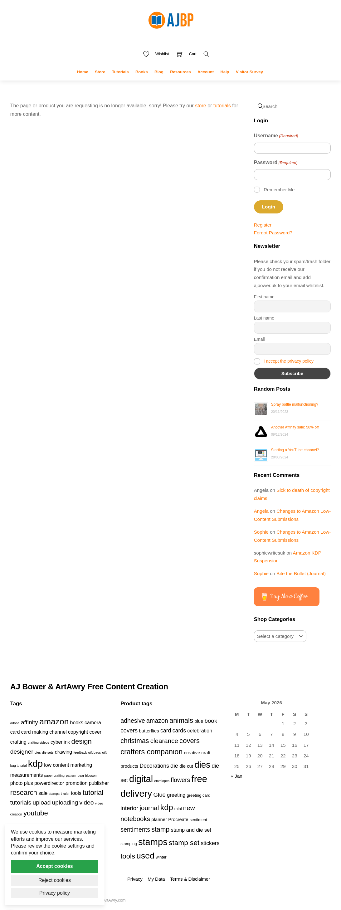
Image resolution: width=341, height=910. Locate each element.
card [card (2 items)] (15, 732)
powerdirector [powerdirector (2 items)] (49, 783)
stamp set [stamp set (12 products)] (184, 843)
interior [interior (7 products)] (129, 808)
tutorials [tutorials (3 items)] (20, 802)
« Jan (236, 776)
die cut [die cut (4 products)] (186, 766)
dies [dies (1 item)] (38, 752)
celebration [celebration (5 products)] (199, 730)
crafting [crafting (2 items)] (18, 742)
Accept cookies (54, 866)
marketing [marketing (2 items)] (81, 765)
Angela (261, 511)
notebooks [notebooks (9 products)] (135, 818)
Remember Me (279, 189)
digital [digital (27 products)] (141, 779)
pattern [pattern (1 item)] (71, 775)
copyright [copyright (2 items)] (78, 732)
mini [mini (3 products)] (178, 808)
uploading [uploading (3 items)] (65, 802)
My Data (156, 879)
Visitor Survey (249, 72)
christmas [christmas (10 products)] (134, 741)
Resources (180, 72)
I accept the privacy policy (289, 360)
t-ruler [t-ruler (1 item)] (65, 793)
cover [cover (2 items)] (95, 732)
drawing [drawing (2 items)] (63, 752)
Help (224, 72)
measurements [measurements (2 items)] (26, 775)
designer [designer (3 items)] (21, 751)
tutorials (222, 105)
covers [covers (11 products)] (189, 741)
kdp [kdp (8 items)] (35, 763)
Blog (158, 72)
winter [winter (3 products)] (161, 857)
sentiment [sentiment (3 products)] (198, 819)
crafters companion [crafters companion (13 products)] (151, 752)
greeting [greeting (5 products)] (176, 795)
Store (100, 72)
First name (264, 296)
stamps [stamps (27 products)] (153, 842)
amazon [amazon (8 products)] (157, 720)
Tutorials (120, 72)
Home (82, 72)
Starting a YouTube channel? (295, 450)
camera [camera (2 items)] (93, 722)
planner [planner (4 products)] (159, 819)
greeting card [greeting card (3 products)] (199, 795)
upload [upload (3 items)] (42, 802)
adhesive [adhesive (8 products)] (132, 720)
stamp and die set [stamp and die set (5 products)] (191, 830)
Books (141, 72)
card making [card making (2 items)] (34, 732)
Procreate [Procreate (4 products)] (178, 819)
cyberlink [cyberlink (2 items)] (60, 742)
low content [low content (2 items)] (56, 765)
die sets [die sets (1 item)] (48, 752)
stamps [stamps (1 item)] (54, 793)
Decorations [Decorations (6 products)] (154, 766)
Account (205, 72)
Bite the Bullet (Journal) (301, 573)
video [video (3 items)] (86, 802)
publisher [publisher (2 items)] (99, 783)
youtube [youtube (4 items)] (35, 813)
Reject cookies (54, 880)
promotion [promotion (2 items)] (76, 783)
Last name (264, 318)
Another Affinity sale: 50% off (295, 427)
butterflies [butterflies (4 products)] (149, 730)
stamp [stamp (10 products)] (160, 829)
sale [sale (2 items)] (42, 793)
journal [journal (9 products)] (149, 807)
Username (276, 136)
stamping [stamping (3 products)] (128, 843)
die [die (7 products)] (174, 765)
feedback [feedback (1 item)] (80, 752)
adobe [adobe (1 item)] (15, 723)
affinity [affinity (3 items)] (29, 722)
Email (259, 339)
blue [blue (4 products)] (198, 721)
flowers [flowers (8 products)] (180, 779)
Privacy (135, 879)
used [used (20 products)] (145, 855)
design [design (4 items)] (81, 741)
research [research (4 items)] (23, 792)
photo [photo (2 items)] (16, 783)
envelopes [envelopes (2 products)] (161, 781)
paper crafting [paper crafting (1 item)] (54, 775)
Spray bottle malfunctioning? (294, 404)
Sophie (261, 532)
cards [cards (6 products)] (179, 730)
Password (276, 163)
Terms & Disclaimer (190, 879)
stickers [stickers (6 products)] (210, 843)
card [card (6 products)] (165, 730)
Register (263, 225)
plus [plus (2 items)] (28, 783)
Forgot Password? (273, 232)
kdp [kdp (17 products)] (166, 807)
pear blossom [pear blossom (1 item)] (88, 775)
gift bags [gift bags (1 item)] (94, 752)
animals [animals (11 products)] (181, 720)
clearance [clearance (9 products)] (164, 740)
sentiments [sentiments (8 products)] (135, 829)
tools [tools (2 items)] (76, 793)
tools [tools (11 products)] (127, 856)
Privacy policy (54, 893)
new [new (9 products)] (189, 807)
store (200, 105)
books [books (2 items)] (76, 722)
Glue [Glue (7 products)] (159, 794)
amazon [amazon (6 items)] (54, 721)
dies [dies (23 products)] (202, 765)
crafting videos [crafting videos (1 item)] (38, 742)
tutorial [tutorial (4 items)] (93, 792)
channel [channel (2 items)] (57, 732)
